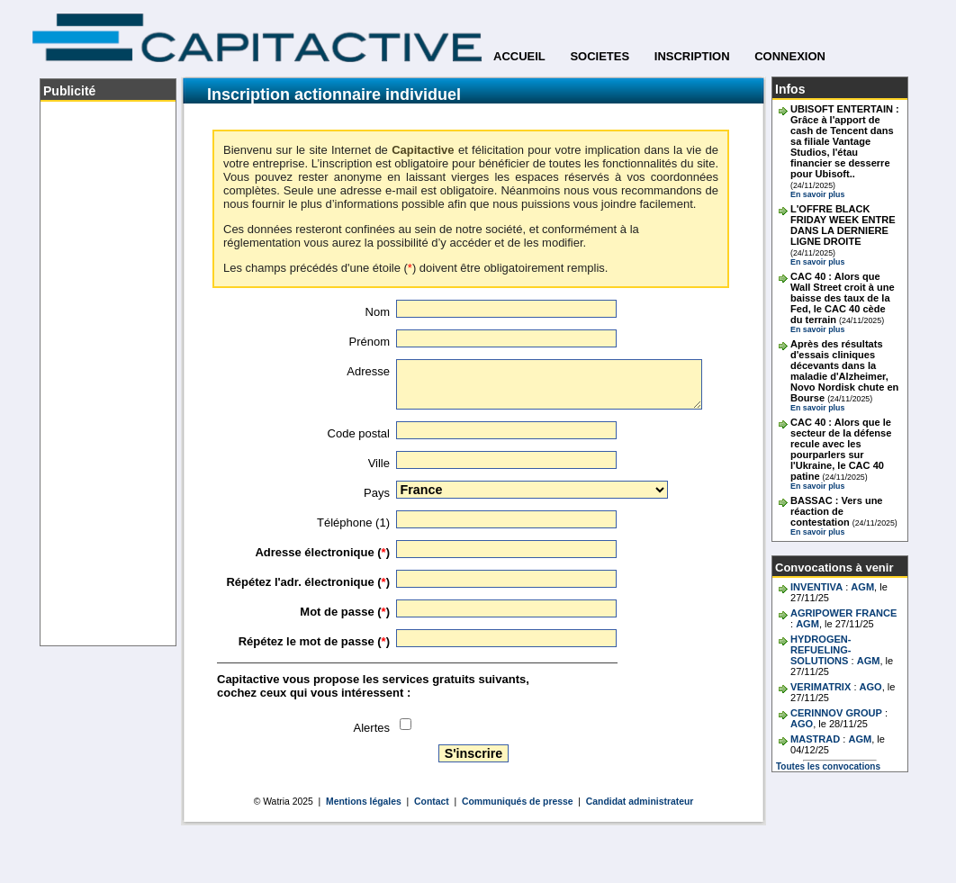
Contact (431, 801)
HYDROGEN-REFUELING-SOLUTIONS (821, 650)
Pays (377, 493)
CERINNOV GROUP (836, 712)
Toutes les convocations (828, 766)
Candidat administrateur (640, 801)
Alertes (372, 727)
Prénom (369, 341)
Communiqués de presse (517, 801)
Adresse (368, 371)
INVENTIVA (816, 586)
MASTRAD (815, 739)
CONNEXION (789, 56)
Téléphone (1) (353, 522)
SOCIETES (599, 56)
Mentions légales (363, 801)
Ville (379, 463)
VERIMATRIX (820, 686)
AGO (871, 686)
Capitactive (423, 150)
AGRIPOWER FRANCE (843, 613)
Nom (377, 312)
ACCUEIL (519, 56)
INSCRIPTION (692, 56)
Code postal (359, 433)
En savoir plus (817, 194)
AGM (862, 586)
